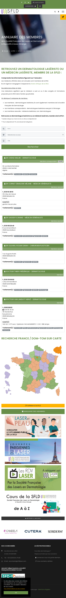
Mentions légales (44, 589)
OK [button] (16, 593)
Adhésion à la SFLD (33, 406)
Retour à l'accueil (33, 518)
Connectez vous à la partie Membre (47, 558)
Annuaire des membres (33, 411)
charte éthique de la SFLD (40, 84)
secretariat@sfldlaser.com (17, 561)
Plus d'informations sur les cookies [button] (14, 589)
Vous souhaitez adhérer (44, 561)
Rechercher (33, 147)
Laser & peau (38, 2)
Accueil (4, 51)
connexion (30, 6)
